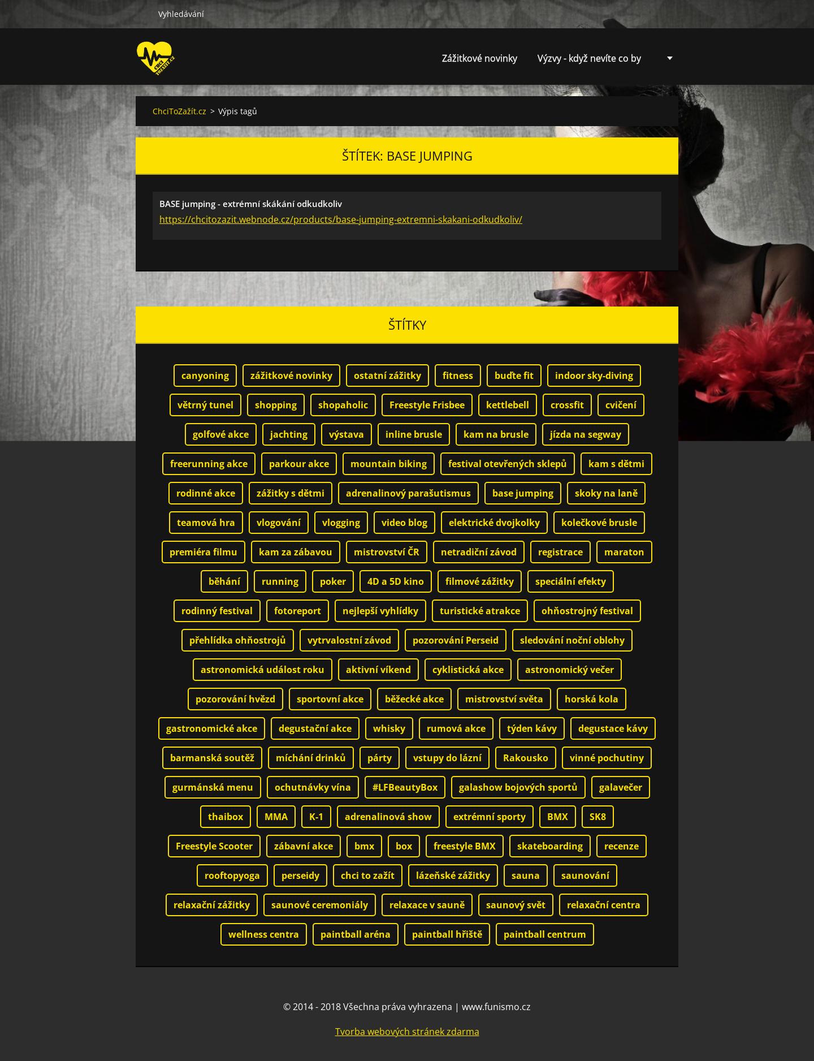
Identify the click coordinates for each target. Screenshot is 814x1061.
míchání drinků (311, 758)
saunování (585, 875)
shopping (276, 405)
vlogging (341, 522)
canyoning (205, 375)
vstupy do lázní (447, 758)
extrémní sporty (489, 816)
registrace (560, 552)
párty (379, 758)
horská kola (591, 699)
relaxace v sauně (427, 905)
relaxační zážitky (212, 905)
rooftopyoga (232, 875)
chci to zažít (368, 875)
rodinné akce (205, 493)
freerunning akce (209, 464)
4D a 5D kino (395, 581)
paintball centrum (545, 934)
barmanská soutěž (212, 758)
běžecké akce (414, 699)
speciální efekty (570, 581)
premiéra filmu (203, 552)
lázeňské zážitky (453, 875)
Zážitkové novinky (479, 58)
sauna (526, 875)
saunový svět (515, 905)
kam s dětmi (616, 464)
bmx (364, 846)
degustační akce (315, 728)
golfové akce (221, 434)
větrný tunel (205, 405)
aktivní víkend (378, 669)
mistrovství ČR (386, 552)
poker (333, 581)
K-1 (316, 816)
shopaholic (343, 405)
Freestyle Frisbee (427, 405)
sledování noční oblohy (572, 640)
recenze (621, 846)
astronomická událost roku (262, 669)
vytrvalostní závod (349, 640)
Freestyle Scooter (214, 846)
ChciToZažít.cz (179, 111)
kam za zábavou (295, 552)
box (404, 846)
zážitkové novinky (291, 375)
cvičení (621, 405)
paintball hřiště (447, 934)
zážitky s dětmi (290, 493)
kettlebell (507, 405)
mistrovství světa (504, 699)
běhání (224, 581)
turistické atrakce (480, 611)
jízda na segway (585, 434)
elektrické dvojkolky (494, 522)
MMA (276, 816)
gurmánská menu (212, 787)
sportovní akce (330, 699)
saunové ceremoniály (319, 905)
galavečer (620, 787)
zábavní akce (303, 846)
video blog (404, 522)
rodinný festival (217, 611)
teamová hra (206, 522)
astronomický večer (569, 669)
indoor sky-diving (594, 375)
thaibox (225, 816)
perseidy (300, 875)
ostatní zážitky (387, 375)
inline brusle (414, 434)
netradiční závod (479, 552)
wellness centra (263, 934)
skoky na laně (606, 493)
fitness (458, 375)
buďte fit (514, 375)
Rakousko (525, 758)
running (280, 581)
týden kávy (532, 728)
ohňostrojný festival (587, 611)
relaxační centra (603, 905)
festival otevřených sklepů (507, 464)
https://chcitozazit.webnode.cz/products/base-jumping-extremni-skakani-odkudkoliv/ (340, 219)
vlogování (279, 522)
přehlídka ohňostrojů (237, 640)
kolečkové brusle (599, 522)
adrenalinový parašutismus (408, 493)
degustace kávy (613, 728)
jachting (289, 434)
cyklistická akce (468, 669)
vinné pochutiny (607, 758)
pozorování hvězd (235, 699)
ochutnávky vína (313, 787)
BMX (557, 816)
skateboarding (550, 846)
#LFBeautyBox (405, 787)
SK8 (598, 816)
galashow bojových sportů (518, 787)
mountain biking (388, 464)
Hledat (142, 13)
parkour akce (299, 464)
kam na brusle (496, 434)
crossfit (567, 405)
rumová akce (456, 728)
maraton (624, 552)
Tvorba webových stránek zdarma (407, 1031)
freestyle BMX (465, 846)
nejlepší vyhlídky (380, 611)
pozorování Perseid (456, 640)
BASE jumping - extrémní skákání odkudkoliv (250, 203)
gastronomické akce (211, 728)
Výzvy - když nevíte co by (589, 58)
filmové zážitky (479, 581)
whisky (389, 728)
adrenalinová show (388, 816)
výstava (346, 434)
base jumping (522, 493)
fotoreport (297, 611)
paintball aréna (356, 934)
